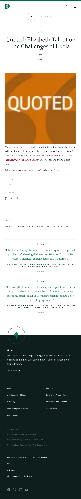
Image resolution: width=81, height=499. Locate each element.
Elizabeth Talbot (52, 155)
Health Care (61, 226)
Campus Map (12, 415)
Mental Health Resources (56, 402)
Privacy (10, 463)
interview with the (22, 159)
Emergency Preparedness (56, 395)
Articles (40, 32)
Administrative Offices (16, 395)
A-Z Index (11, 470)
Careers (49, 388)
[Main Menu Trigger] (73, 7)
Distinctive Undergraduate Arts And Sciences (25, 439)
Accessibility (51, 408)
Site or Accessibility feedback (19, 476)
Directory (11, 402)
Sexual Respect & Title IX (17, 408)
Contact (10, 388)
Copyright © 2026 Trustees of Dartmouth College (27, 457)
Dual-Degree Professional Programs (21, 434)
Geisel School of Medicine (34, 226)
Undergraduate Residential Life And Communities (27, 445)
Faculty (9, 226)
